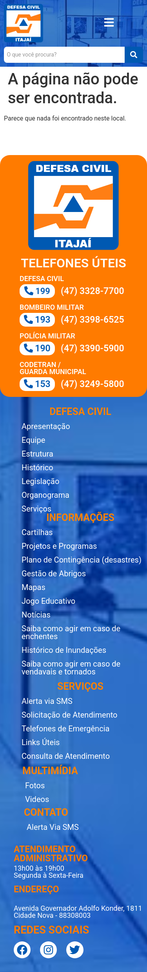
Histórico (37, 467)
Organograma (45, 495)
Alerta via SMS (47, 701)
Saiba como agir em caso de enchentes (71, 632)
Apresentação (46, 426)
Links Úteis (41, 742)
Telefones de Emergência (65, 728)
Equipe (33, 440)
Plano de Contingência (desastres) (82, 560)
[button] (109, 23)
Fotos (35, 785)
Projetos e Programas (59, 546)
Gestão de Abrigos (54, 573)
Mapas (33, 587)
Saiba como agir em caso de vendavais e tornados (71, 667)
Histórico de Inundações (64, 650)
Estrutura (37, 454)
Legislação (40, 481)
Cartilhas (37, 532)
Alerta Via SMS (53, 827)
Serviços (36, 508)
